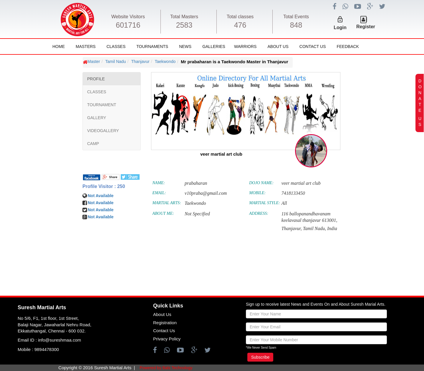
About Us (277, 46)
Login (340, 27)
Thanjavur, (291, 228)
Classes (116, 46)
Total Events (296, 16)
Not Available (101, 195)
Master (93, 61)
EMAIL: (159, 193)
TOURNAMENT (101, 104)
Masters (86, 46)
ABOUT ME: (163, 213)
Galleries (213, 46)
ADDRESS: (258, 213)
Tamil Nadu (115, 61)
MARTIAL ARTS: (167, 203)
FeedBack (348, 46)
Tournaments (152, 46)
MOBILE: (257, 193)
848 (296, 25)
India (332, 228)
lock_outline (340, 19)
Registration (165, 322)
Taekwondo (165, 61)
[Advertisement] (39, 232)
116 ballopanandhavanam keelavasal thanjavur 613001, (309, 217)
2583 (184, 25)
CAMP (93, 143)
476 (240, 25)
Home (58, 46)
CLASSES (96, 91)
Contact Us (312, 46)
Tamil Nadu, (314, 228)
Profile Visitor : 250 (103, 186)
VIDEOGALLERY (103, 130)
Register (365, 26)
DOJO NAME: (261, 183)
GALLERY (96, 117)
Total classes (240, 16)
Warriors (245, 46)
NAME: (159, 183)
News (185, 46)
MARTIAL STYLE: (264, 203)
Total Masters (184, 16)
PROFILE (96, 78)
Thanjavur (140, 61)
